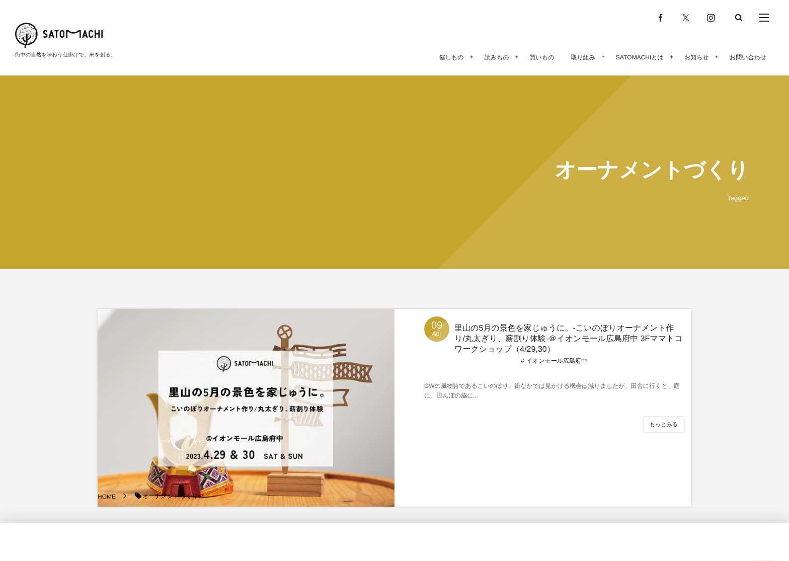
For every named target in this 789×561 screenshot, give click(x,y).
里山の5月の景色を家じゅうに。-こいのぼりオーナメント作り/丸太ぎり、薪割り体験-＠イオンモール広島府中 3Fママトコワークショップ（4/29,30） (568, 339)
